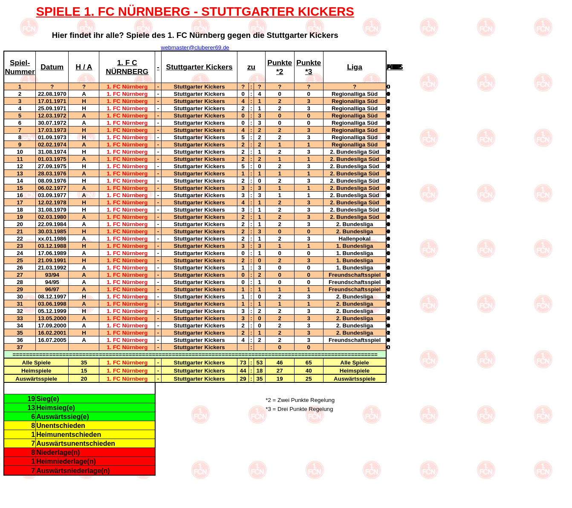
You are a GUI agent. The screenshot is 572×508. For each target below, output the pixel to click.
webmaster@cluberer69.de (195, 47)
